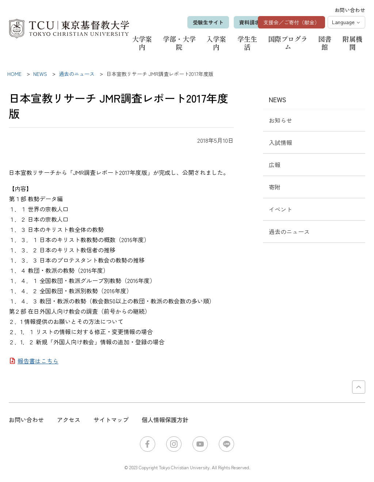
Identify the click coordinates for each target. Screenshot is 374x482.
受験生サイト (196, 22)
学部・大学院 (179, 42)
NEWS (277, 99)
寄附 (274, 187)
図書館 (324, 42)
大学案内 (142, 42)
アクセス (68, 419)
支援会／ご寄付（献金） (291, 22)
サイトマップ (111, 419)
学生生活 (247, 42)
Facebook (147, 444)
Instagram (174, 444)
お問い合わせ (350, 10)
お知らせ (280, 120)
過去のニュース (289, 231)
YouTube (200, 444)
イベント (280, 209)
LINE (226, 444)
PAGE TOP (358, 387)
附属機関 (352, 42)
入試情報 (280, 142)
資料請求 (237, 22)
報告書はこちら (38, 360)
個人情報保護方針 (165, 419)
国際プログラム (288, 42)
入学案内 (216, 42)
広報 (274, 164)
